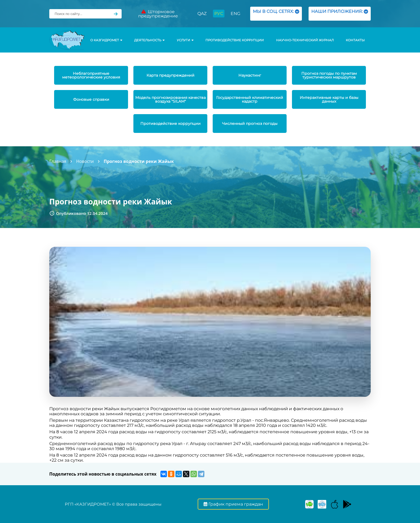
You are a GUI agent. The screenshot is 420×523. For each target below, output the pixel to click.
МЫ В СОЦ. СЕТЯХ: (276, 13)
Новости (85, 161)
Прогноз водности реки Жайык (139, 161)
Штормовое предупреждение (158, 13)
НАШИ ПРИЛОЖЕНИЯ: (339, 13)
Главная (57, 161)
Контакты (355, 40)
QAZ (202, 13)
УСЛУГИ (185, 40)
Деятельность (149, 40)
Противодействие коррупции (234, 40)
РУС (218, 13)
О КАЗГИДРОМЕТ (106, 40)
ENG (235, 13)
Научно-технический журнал (305, 40)
